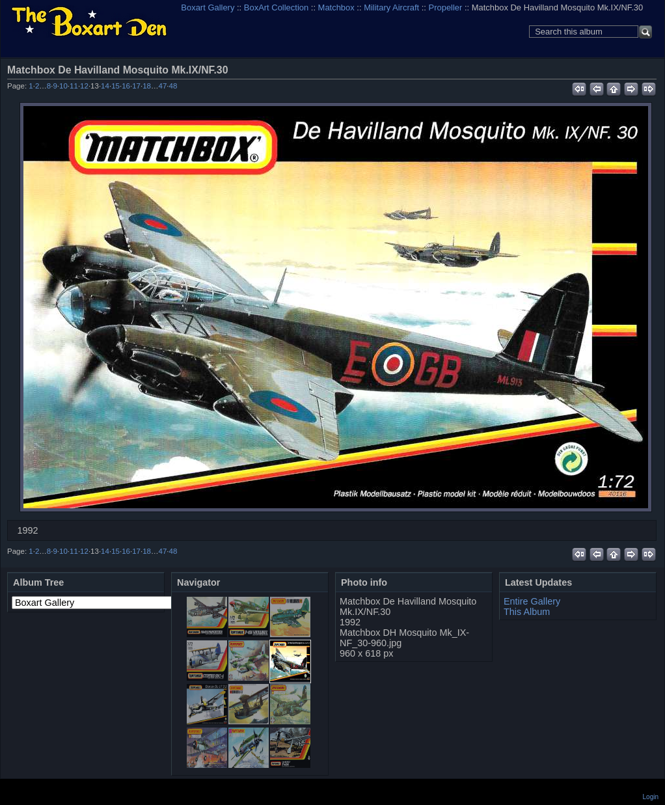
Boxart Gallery (207, 7)
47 (163, 86)
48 (173, 86)
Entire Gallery (532, 601)
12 (84, 86)
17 (136, 86)
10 (63, 86)
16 (126, 86)
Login (650, 796)
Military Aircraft (391, 7)
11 (74, 86)
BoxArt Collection (276, 7)
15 (115, 86)
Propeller (446, 7)
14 (105, 86)
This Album (527, 612)
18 (146, 86)
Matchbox (336, 7)
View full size (649, 69)
